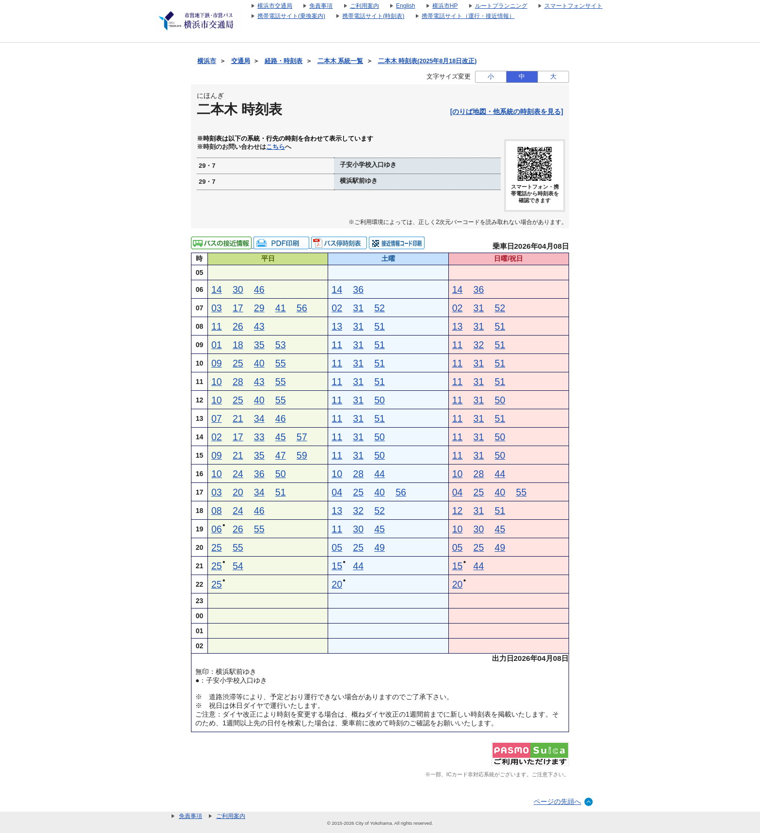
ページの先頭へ (557, 801)
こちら (275, 147)
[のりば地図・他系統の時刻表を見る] (506, 111)
